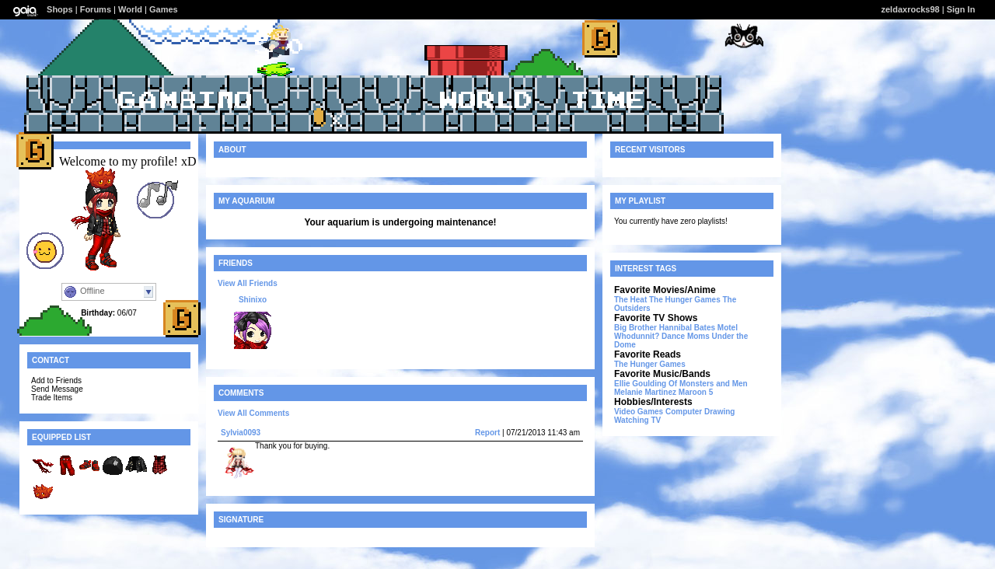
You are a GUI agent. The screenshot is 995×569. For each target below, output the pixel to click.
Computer (683, 411)
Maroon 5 (696, 392)
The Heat (630, 299)
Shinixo (253, 299)
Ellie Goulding (640, 383)
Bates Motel (716, 327)
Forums (95, 9)
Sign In (961, 9)
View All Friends (248, 283)
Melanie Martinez (645, 392)
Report (487, 432)
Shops (60, 9)
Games (163, 9)
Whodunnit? (636, 336)
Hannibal (675, 327)
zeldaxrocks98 (911, 9)
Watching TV (637, 420)
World (130, 9)
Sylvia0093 (240, 432)
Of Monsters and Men (708, 383)
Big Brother (635, 327)
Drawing (719, 411)
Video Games (638, 411)
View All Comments (253, 413)
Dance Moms (686, 336)
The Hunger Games (685, 299)
